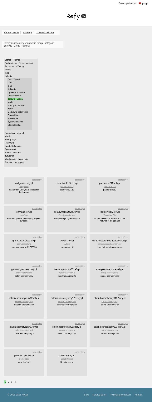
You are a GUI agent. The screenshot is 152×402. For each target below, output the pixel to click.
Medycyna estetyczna (18, 112)
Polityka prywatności (120, 394)
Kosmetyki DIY (109, 215)
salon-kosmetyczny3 (24, 330)
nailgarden (24, 186)
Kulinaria (12, 89)
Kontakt (139, 394)
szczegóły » (37, 180)
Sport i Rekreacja (13, 146)
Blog (86, 394)
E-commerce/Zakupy (14, 66)
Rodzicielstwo (14, 95)
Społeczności (11, 149)
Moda (10, 102)
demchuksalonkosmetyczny (109, 244)
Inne (7, 73)
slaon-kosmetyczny (110, 301)
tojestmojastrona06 (67, 273)
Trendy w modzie (16, 105)
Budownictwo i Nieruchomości (19, 63)
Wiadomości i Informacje (16, 159)
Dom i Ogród (14, 79)
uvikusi (67, 244)
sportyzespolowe (24, 244)
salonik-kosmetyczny (24, 301)
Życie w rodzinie (15, 122)
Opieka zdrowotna (16, 92)
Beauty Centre (67, 359)
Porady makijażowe (67, 215)
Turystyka (9, 156)
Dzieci (10, 82)
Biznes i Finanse (12, 60)
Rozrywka (9, 143)
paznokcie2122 (66, 186)
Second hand (14, 115)
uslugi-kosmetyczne (109, 273)
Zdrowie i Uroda (45, 32)
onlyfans (23, 215)
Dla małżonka (14, 125)
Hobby (8, 69)
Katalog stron (11, 32)
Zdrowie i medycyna (14, 162)
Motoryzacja (10, 139)
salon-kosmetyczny (67, 330)
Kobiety (27, 32)
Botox (10, 108)
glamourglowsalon (24, 273)
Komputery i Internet (14, 133)
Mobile (8, 136)
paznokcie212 (110, 186)
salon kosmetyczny (110, 330)
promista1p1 (24, 359)
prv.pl (145, 3)
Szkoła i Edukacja (13, 152)
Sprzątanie (13, 118)
